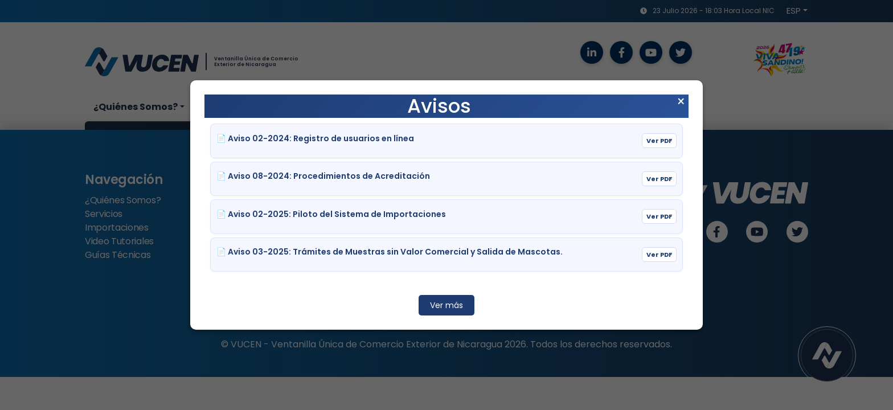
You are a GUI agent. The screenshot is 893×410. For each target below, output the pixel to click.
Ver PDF (659, 140)
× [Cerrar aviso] (681, 102)
